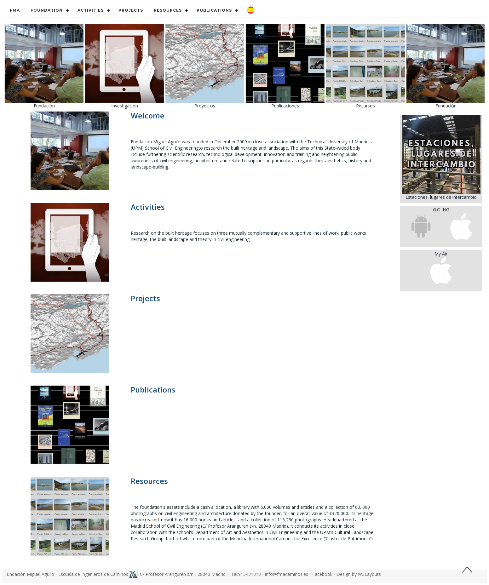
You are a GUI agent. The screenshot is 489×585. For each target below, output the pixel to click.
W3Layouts (369, 574)
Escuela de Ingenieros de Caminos (93, 574)
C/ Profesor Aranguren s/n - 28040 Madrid (183, 574)
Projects (130, 10)
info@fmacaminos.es (286, 574)
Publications (214, 10)
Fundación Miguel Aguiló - (31, 574)
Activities (91, 10)
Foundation (47, 10)
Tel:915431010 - (248, 574)
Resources (168, 10)
